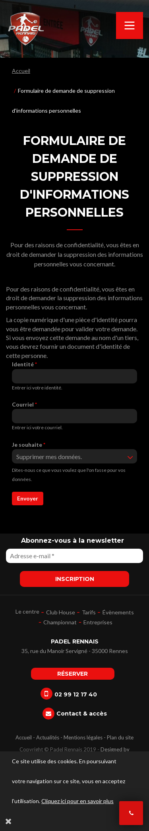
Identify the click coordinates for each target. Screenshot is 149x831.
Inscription (74, 579)
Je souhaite (28, 444)
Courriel (24, 404)
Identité (24, 364)
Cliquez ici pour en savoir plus (77, 801)
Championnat (60, 622)
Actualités (47, 737)
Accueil (21, 70)
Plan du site (120, 737)
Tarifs (89, 612)
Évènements (118, 612)
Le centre (27, 611)
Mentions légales (83, 737)
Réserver (72, 673)
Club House (60, 612)
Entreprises (97, 622)
